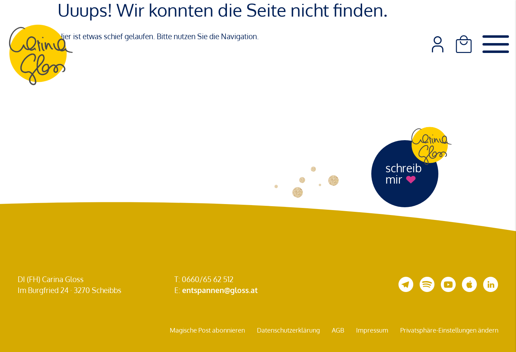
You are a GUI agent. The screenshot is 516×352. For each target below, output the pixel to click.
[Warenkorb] (464, 44)
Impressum (372, 330)
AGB (338, 330)
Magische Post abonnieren (207, 330)
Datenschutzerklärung (288, 330)
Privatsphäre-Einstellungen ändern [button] (449, 330)
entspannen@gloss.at (220, 290)
